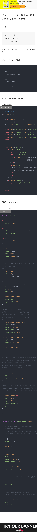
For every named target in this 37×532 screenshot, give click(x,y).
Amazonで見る (17, 6)
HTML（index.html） (12, 38)
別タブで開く (7, 105)
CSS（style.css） (11, 41)
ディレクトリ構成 (11, 35)
